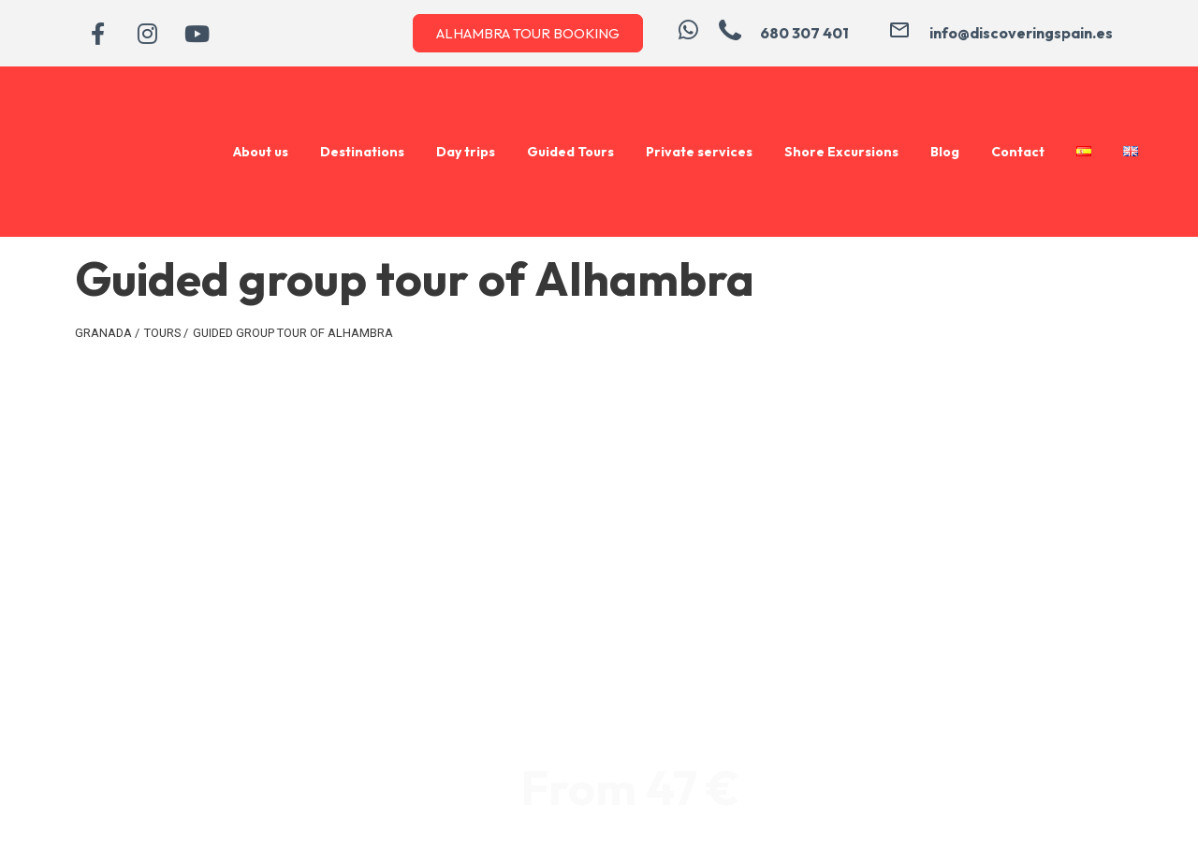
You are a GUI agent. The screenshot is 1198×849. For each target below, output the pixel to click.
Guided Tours (570, 151)
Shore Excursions (841, 151)
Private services (699, 151)
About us (260, 151)
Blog (944, 151)
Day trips (465, 151)
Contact (1018, 151)
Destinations (362, 151)
